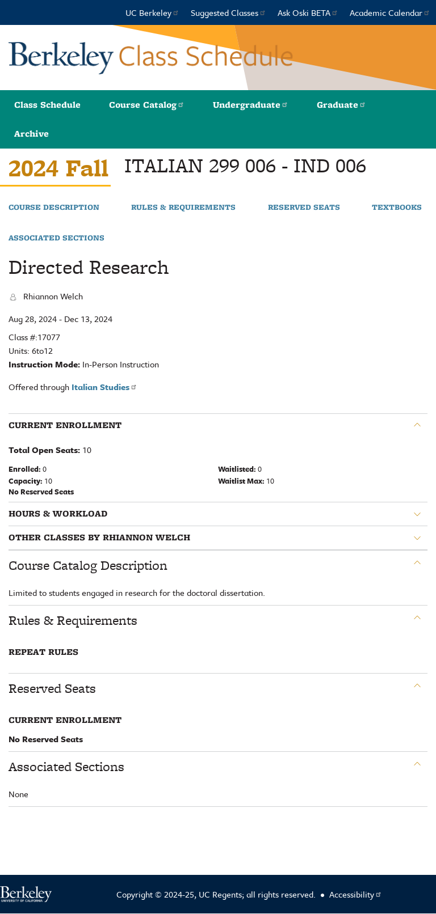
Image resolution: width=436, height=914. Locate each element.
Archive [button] (31, 133)
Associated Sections (56, 238)
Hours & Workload (58, 513)
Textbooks (397, 207)
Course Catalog (147, 105)
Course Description (54, 207)
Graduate (341, 105)
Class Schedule (47, 105)
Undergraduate (250, 105)
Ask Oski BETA (308, 12)
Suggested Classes (228, 12)
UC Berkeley (152, 12)
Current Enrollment (65, 425)
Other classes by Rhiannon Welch (99, 537)
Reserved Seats (304, 207)
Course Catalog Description (88, 565)
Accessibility (355, 894)
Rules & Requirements (183, 207)
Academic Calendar (390, 12)
